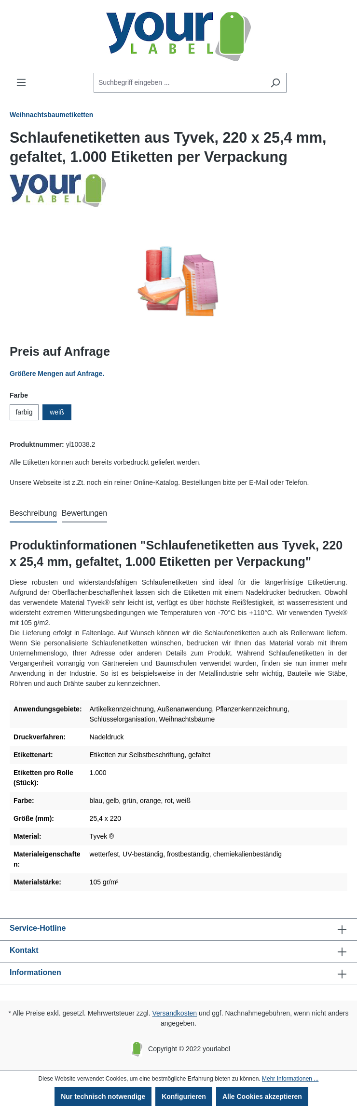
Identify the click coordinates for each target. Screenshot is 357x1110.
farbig (23, 412)
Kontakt (24, 950)
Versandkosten (174, 1013)
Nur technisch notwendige (103, 1096)
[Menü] (21, 82)
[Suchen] (275, 83)
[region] (178, 281)
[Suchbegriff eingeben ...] (179, 83)
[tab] (33, 513)
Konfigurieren (184, 1096)
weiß (57, 412)
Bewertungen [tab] (84, 513)
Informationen (35, 972)
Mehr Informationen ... (290, 1078)
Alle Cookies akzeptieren (262, 1096)
